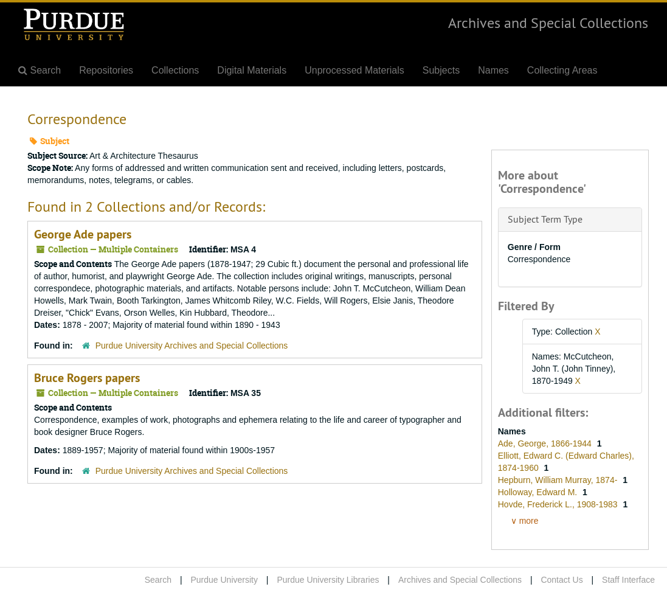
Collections (175, 70)
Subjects (441, 70)
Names (493, 70)
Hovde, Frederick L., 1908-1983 (559, 504)
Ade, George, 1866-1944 (546, 443)
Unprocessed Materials (354, 70)
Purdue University (224, 580)
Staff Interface (628, 580)
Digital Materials (251, 70)
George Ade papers (82, 234)
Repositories (106, 70)
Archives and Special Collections (548, 22)
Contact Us (561, 580)
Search (158, 580)
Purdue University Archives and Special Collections (191, 345)
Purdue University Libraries (328, 580)
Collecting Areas (562, 70)
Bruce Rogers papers (87, 378)
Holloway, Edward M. (538, 492)
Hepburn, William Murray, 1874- (559, 480)
